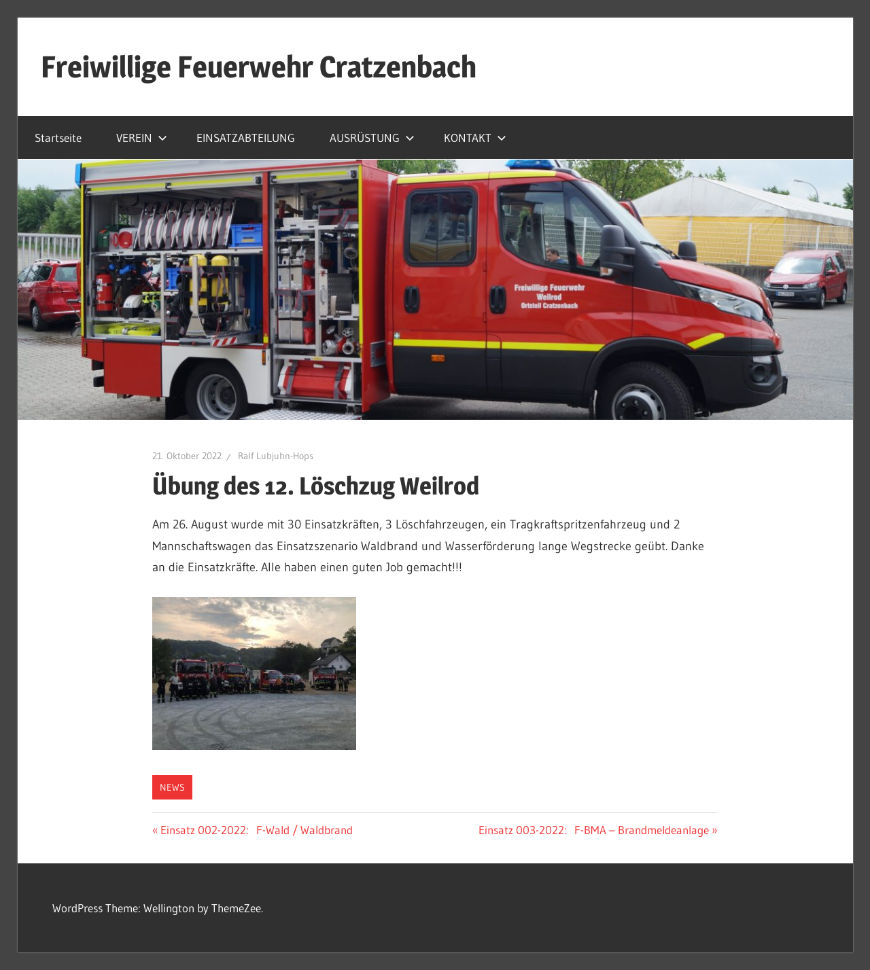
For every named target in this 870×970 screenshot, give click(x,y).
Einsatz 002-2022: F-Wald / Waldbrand (256, 830)
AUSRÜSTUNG (372, 137)
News (172, 787)
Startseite (58, 137)
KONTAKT (475, 137)
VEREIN (141, 137)
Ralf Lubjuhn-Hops (275, 456)
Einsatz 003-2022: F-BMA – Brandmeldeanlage (593, 830)
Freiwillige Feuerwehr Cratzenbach (258, 66)
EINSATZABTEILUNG (245, 137)
